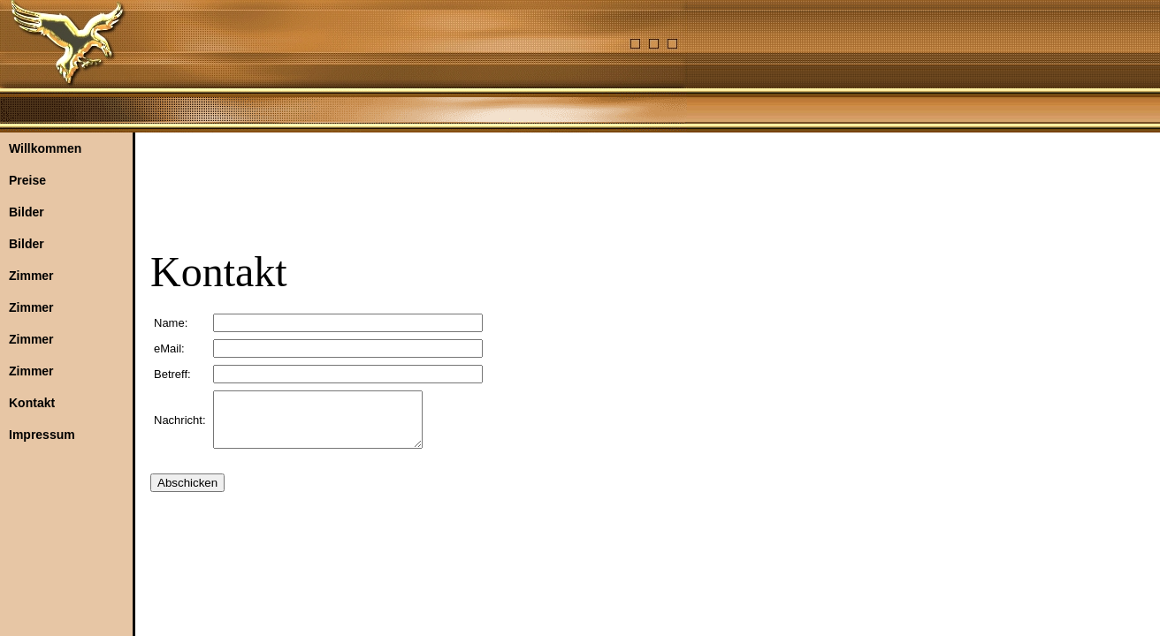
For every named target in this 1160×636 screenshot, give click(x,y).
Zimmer (31, 276)
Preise (27, 180)
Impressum (42, 435)
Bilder (26, 212)
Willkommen (45, 148)
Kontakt (32, 403)
